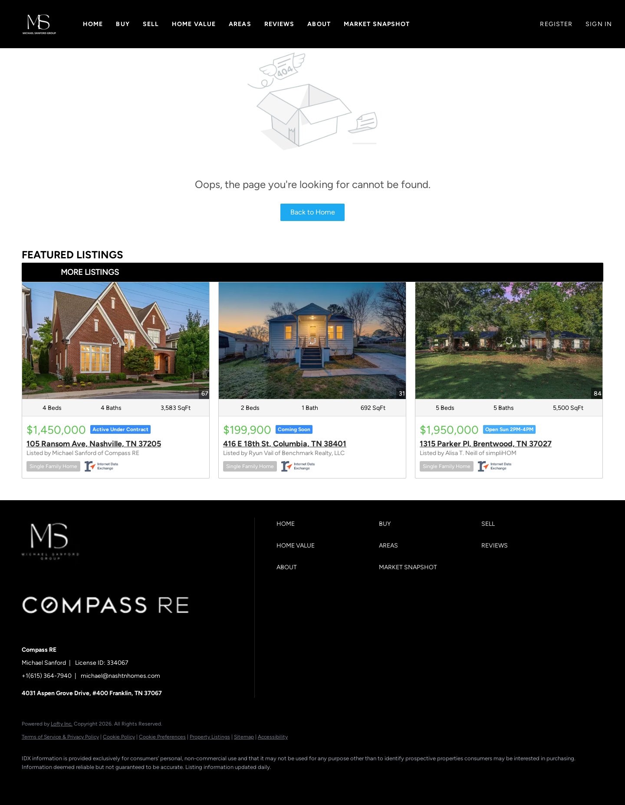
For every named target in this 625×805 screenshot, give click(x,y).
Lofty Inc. (61, 724)
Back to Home (312, 212)
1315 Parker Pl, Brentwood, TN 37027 (486, 444)
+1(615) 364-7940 (47, 676)
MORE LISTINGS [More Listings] (90, 272)
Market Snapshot (377, 24)
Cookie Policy (119, 737)
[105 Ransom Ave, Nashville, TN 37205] (115, 340)
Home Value (194, 24)
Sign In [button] (599, 24)
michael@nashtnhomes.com (120, 676)
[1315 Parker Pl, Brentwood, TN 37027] (508, 340)
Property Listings (210, 737)
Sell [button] (151, 24)
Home (93, 24)
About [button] (319, 24)
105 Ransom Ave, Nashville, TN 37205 (93, 444)
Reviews (279, 24)
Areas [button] (240, 24)
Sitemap (244, 737)
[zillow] (82, 781)
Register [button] (556, 24)
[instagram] (107, 781)
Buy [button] (122, 24)
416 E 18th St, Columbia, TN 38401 (284, 444)
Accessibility (273, 737)
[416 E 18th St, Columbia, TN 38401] (312, 340)
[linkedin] (57, 781)
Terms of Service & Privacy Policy (60, 737)
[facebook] (32, 781)
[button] (39, 24)
